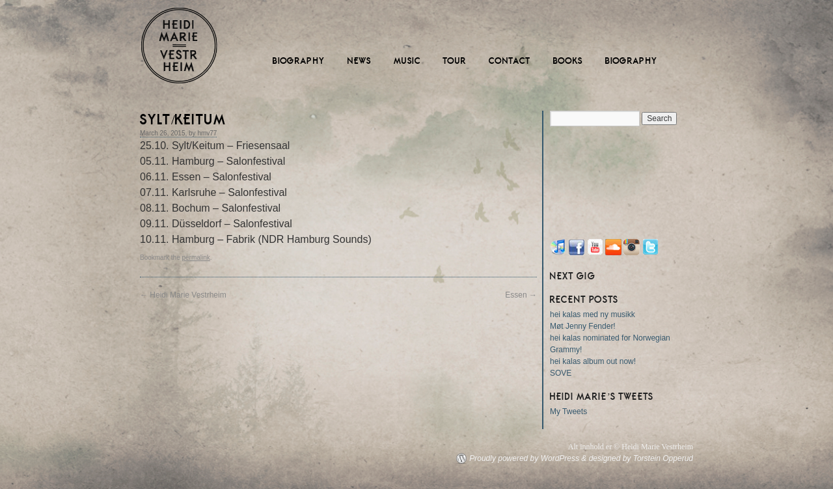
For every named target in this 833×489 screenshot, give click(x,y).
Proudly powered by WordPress (524, 458)
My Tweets (568, 411)
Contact (510, 61)
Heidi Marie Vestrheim (179, 46)
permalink (196, 257)
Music (407, 61)
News (360, 61)
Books (568, 61)
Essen (521, 295)
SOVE (560, 373)
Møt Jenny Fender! (583, 326)
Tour (455, 61)
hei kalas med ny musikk (592, 314)
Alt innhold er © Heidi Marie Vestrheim (630, 446)
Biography (299, 61)
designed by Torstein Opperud (641, 458)
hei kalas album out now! (593, 361)
